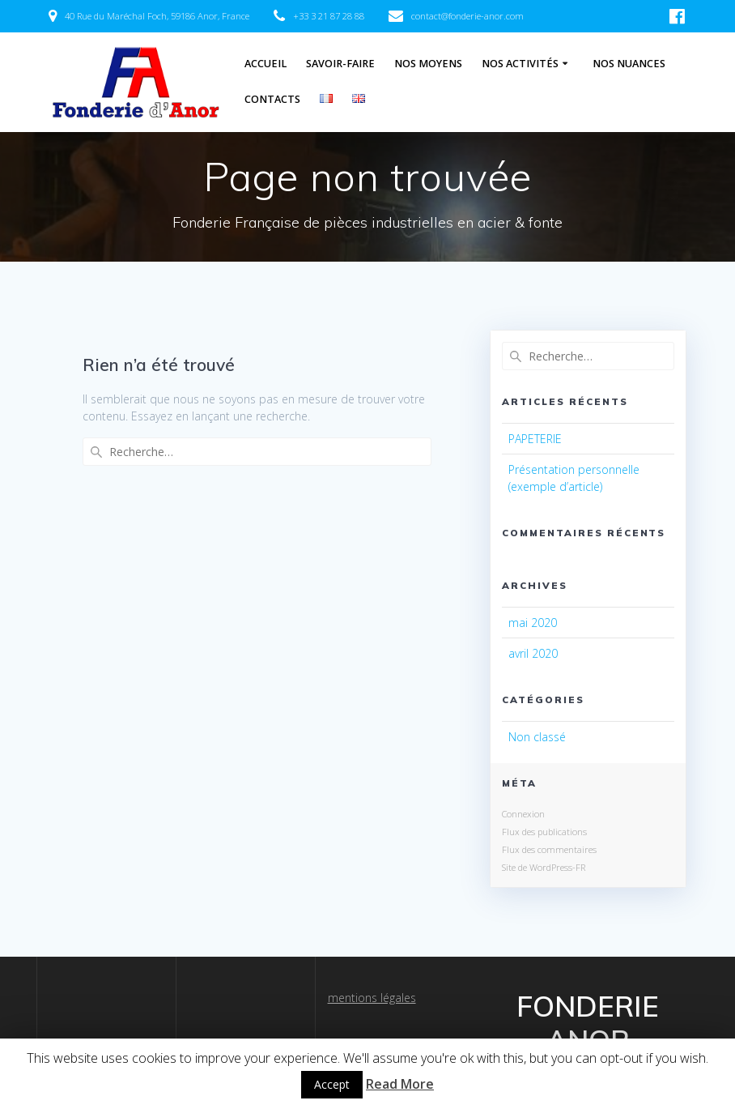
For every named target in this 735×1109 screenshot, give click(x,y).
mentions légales (372, 997)
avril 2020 (533, 653)
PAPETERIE (535, 438)
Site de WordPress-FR (543, 867)
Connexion (523, 814)
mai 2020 (532, 622)
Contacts (272, 99)
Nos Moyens (428, 63)
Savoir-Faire (340, 63)
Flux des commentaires (549, 849)
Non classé (537, 736)
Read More (400, 1084)
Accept (332, 1084)
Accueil (265, 63)
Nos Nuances (629, 63)
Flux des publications (544, 831)
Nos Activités (520, 63)
